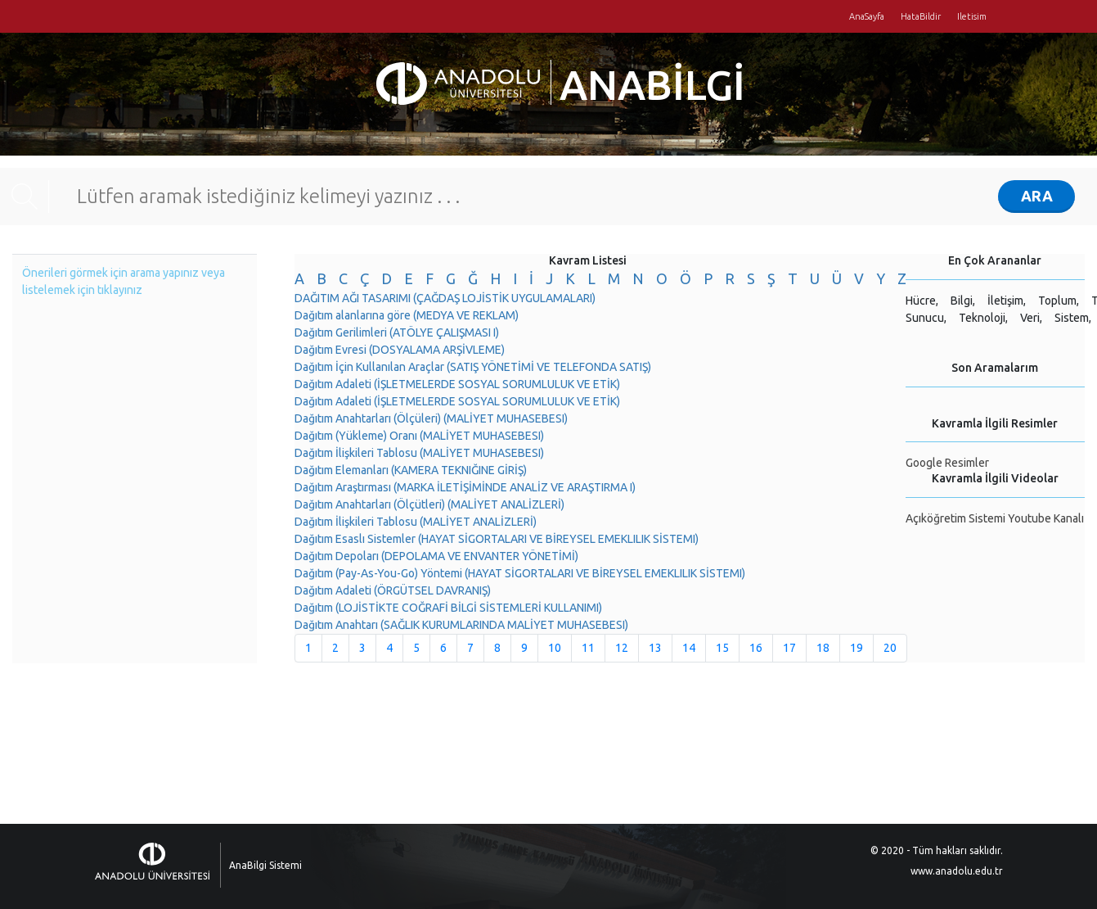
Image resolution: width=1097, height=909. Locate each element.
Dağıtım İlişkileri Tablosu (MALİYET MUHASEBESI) (419, 452)
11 (588, 647)
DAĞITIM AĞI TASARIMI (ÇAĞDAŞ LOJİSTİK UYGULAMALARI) (445, 298)
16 (755, 647)
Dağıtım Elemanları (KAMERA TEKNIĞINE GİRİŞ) (410, 470)
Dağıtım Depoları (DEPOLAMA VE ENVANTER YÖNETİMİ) (436, 556)
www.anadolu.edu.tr (956, 871)
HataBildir (921, 16)
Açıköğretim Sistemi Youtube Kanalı (995, 518)
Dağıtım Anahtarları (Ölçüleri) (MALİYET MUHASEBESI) (431, 418)
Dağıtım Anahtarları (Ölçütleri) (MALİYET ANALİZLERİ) (429, 504)
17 (789, 647)
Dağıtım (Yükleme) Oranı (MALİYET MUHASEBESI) (419, 435)
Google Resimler (947, 462)
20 (890, 647)
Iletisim (972, 16)
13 (655, 647)
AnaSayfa (866, 16)
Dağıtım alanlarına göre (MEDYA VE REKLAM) (406, 315)
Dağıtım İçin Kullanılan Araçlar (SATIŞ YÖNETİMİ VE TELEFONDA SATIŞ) (472, 366)
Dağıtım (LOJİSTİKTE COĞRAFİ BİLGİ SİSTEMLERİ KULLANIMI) (448, 607)
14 (688, 647)
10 (554, 647)
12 (621, 647)
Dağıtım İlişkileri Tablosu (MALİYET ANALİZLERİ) (415, 521)
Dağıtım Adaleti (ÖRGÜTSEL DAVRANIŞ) (392, 590)
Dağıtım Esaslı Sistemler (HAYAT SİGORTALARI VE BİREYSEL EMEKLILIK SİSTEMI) (496, 538)
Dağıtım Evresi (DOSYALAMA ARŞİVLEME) (399, 349)
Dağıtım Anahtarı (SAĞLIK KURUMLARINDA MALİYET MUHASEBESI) (461, 624)
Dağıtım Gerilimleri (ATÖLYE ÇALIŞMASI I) (396, 332)
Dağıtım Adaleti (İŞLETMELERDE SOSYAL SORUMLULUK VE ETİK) (457, 384)
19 (856, 647)
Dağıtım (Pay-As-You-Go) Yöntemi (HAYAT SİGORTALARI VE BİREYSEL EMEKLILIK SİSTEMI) (519, 573)
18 (822, 647)
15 (722, 647)
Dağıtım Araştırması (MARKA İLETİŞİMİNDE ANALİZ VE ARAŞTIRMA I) (465, 487)
